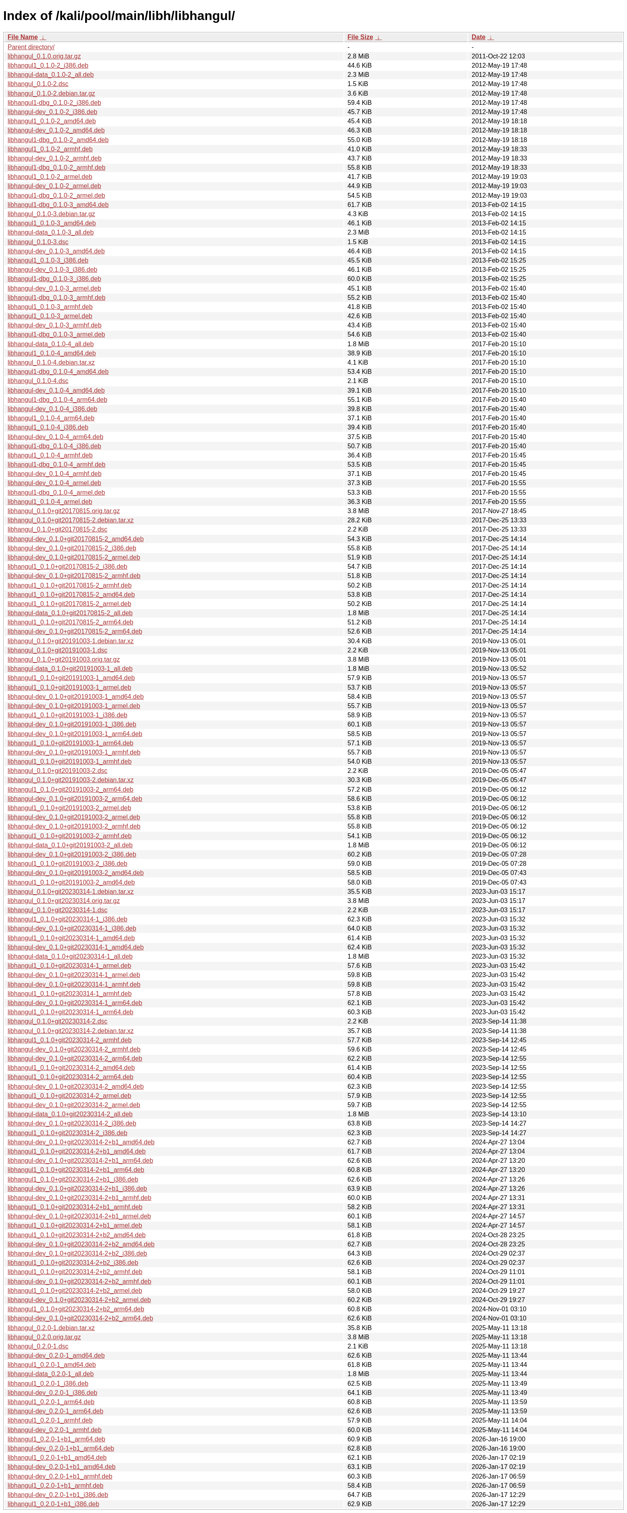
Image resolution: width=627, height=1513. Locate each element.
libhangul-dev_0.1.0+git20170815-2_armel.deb (74, 557)
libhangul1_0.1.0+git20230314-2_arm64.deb (70, 1077)
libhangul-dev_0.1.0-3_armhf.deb (55, 325)
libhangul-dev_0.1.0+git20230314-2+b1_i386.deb (77, 1188)
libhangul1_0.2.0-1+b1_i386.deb (53, 1504)
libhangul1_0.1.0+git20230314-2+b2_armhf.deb (75, 1271)
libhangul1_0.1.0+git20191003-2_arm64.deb (70, 789)
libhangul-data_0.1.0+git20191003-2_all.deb (70, 845)
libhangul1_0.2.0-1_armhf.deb (50, 1420)
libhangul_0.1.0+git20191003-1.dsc (58, 650)
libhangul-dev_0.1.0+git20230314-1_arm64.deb (75, 1002)
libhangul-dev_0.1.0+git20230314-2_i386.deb (72, 1123)
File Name (23, 37)
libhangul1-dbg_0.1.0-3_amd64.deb (58, 204)
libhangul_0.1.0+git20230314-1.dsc (58, 910)
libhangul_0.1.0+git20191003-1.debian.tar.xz (71, 641)
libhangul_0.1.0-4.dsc (38, 380)
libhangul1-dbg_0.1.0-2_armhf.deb (57, 167)
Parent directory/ (31, 47)
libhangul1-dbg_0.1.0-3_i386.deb (54, 278)
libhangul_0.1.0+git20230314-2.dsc (58, 1021)
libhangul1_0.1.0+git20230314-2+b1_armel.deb (75, 1225)
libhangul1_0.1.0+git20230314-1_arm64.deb (70, 1012)
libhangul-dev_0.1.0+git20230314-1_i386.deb (72, 928)
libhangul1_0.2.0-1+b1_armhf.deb (56, 1485)
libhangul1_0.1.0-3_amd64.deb (52, 223)
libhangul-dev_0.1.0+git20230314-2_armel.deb (74, 1105)
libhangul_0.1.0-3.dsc (38, 242)
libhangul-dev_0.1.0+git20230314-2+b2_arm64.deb (80, 1318)
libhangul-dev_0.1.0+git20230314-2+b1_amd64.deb (81, 1142)
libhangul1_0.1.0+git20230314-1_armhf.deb (70, 993)
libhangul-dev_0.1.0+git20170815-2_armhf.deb (74, 575)
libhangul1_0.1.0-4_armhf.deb (50, 455)
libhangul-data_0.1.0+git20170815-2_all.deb (70, 613)
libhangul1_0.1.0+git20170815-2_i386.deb (67, 566)
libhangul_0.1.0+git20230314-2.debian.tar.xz (71, 1030)
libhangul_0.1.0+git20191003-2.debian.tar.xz (71, 780)
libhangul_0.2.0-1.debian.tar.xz (51, 1327)
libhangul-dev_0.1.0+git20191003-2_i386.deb (72, 854)
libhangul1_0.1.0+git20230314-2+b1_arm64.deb (76, 1169)
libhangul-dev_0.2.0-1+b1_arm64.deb (61, 1448)
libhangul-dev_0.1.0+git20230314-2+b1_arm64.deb (80, 1160)
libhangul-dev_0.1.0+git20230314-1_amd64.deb (76, 947)
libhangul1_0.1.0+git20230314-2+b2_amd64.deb (77, 1235)
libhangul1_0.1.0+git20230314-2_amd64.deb (71, 1067)
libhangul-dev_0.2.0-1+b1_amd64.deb (62, 1466)
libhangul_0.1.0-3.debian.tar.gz (51, 214)
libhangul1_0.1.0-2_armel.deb (50, 176)
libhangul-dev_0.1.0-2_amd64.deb (56, 130)
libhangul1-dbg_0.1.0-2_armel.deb (56, 195)
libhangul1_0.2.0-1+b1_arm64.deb (56, 1439)
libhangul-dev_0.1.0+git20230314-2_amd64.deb (76, 1086)
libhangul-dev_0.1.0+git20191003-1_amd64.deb (76, 696)
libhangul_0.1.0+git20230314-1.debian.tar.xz (71, 891)
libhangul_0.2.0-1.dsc (38, 1346)
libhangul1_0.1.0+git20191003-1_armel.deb (69, 687)
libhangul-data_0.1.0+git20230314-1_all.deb (70, 956)
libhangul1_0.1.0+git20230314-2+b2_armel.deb (75, 1290)
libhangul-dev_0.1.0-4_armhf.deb (55, 473)
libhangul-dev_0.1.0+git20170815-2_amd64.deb (76, 539)
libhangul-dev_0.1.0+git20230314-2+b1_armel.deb (79, 1216)
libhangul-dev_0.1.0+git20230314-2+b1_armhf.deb (79, 1197)
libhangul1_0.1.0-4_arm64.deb (51, 418)
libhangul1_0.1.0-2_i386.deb (48, 65)
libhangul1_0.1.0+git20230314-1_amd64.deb (71, 938)
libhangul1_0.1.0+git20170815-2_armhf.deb (70, 585)
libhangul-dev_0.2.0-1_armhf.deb (55, 1430)
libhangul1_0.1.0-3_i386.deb (48, 260)
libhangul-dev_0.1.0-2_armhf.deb (55, 158)
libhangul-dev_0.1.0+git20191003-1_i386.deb (72, 724)
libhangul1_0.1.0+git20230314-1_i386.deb (67, 919)
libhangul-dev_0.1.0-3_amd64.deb (56, 251)
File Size (360, 37)
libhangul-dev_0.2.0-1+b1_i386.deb (58, 1494)
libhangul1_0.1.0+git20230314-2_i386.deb (67, 1133)
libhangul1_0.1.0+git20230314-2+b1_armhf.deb (75, 1207)
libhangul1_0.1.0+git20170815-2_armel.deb (69, 603)
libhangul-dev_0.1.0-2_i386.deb (52, 111)
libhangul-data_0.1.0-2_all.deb (51, 74)
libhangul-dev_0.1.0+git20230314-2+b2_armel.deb (79, 1299)
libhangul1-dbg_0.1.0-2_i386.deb (54, 102)
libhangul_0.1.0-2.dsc (38, 83)
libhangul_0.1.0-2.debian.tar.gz (51, 93)
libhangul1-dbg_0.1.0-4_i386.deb (54, 446)
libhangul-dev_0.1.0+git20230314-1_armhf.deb (74, 984)
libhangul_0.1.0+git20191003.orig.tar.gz (64, 659)
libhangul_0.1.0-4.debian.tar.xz (51, 362)
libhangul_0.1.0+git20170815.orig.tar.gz (64, 511)
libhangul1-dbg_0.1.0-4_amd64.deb (58, 371)
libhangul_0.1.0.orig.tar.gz (44, 56)
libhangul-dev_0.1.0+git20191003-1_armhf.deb (74, 752)
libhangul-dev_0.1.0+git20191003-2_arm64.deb (75, 798)
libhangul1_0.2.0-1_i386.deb (48, 1383)
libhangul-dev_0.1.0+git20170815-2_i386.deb (72, 548)
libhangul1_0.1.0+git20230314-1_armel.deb (69, 965)
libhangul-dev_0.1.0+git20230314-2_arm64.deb (75, 1058)
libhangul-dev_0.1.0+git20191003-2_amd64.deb (76, 872)
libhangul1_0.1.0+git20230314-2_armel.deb (69, 1095)
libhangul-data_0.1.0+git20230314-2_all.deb (70, 1114)
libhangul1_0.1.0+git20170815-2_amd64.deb (71, 594)
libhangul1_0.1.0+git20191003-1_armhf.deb (70, 761)
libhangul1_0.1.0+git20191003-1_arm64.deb (70, 743)
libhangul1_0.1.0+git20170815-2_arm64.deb (70, 622)
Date (478, 37)
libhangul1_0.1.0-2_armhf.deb (50, 149)
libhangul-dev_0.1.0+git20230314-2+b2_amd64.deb (81, 1244)
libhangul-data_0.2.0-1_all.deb (51, 1374)
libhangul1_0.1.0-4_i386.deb (48, 427)
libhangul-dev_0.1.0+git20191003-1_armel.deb (74, 705)
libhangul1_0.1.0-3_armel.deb (50, 316)
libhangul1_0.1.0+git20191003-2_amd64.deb (71, 882)
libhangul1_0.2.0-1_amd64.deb (52, 1364)
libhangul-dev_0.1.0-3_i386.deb (52, 269)
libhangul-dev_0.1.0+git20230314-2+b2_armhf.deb (79, 1281)
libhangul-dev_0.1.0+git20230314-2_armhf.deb (74, 1049)
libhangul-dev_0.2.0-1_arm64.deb (55, 1411)
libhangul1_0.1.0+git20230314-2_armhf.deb (70, 1040)
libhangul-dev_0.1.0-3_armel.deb (54, 288)
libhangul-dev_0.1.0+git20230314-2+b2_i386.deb (77, 1253)
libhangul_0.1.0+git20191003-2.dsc (58, 770)
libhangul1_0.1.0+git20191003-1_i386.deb (67, 715)
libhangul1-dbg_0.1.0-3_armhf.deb (57, 297)
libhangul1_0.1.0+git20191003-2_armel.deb (69, 808)
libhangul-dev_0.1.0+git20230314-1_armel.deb (74, 974)
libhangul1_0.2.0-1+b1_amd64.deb (57, 1457)
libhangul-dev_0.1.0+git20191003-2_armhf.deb (74, 826)
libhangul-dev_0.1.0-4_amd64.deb (56, 390)
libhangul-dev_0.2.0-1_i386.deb (52, 1392)
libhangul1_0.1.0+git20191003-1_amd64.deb (71, 677)
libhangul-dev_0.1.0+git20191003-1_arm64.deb (75, 733)
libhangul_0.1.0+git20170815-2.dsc (58, 529)
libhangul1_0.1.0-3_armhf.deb (50, 306)
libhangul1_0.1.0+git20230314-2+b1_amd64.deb (77, 1151)
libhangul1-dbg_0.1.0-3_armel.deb (56, 334)
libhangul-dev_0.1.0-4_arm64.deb (55, 436)
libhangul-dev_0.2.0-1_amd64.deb (56, 1355)
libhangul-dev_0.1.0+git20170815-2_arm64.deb (75, 631)
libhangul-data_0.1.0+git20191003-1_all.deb (70, 668)
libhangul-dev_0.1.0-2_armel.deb (54, 186)
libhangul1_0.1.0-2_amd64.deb (52, 121)
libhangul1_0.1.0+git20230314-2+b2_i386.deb (73, 1262)
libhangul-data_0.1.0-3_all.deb (51, 232)
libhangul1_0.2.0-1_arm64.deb (51, 1402)
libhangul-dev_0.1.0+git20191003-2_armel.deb (74, 817)
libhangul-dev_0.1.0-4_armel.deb (54, 483)
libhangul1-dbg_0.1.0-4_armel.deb (56, 492)
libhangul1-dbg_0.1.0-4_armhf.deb (57, 464)
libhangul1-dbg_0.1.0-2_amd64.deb (58, 139)
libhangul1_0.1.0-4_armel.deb (50, 501)
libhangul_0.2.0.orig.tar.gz (44, 1337)
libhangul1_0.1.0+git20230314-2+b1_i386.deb (73, 1179)
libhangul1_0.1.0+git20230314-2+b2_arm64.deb (76, 1309)
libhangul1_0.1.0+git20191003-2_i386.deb (67, 863)
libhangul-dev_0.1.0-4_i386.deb (52, 408)
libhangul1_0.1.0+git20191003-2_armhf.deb (70, 836)
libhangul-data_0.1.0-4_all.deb (51, 344)
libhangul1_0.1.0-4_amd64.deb (52, 353)
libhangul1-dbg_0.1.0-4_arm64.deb (57, 399)
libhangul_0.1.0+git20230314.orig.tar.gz (64, 900)
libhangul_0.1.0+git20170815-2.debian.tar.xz (71, 520)
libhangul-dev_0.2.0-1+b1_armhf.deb (60, 1476)
